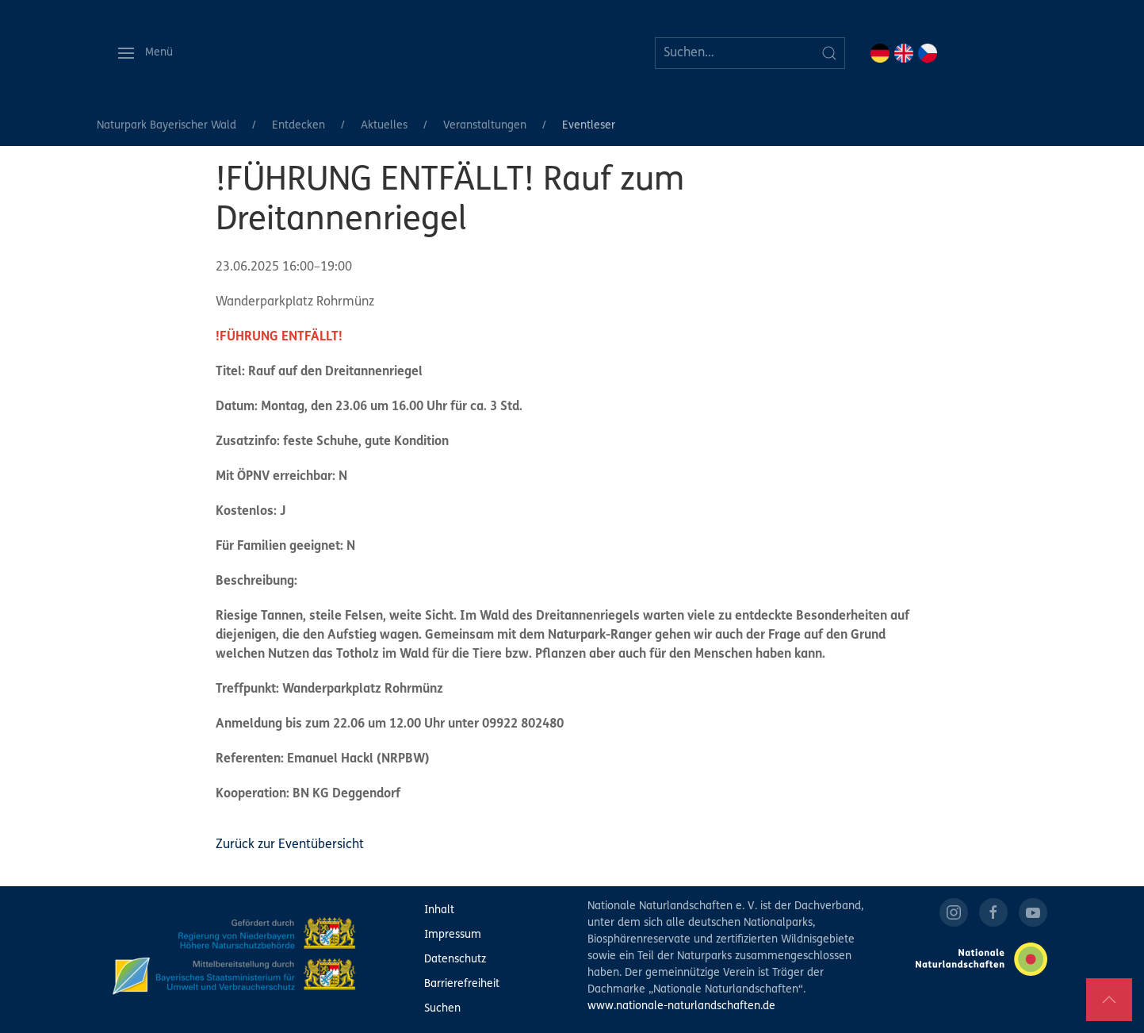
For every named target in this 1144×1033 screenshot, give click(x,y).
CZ (927, 53)
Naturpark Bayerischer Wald (166, 126)
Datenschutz (455, 960)
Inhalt (439, 910)
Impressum (452, 935)
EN (903, 53)
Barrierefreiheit (461, 984)
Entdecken (298, 126)
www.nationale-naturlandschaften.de (681, 1006)
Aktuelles (384, 126)
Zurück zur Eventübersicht (290, 845)
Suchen (442, 1009)
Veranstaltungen (484, 126)
